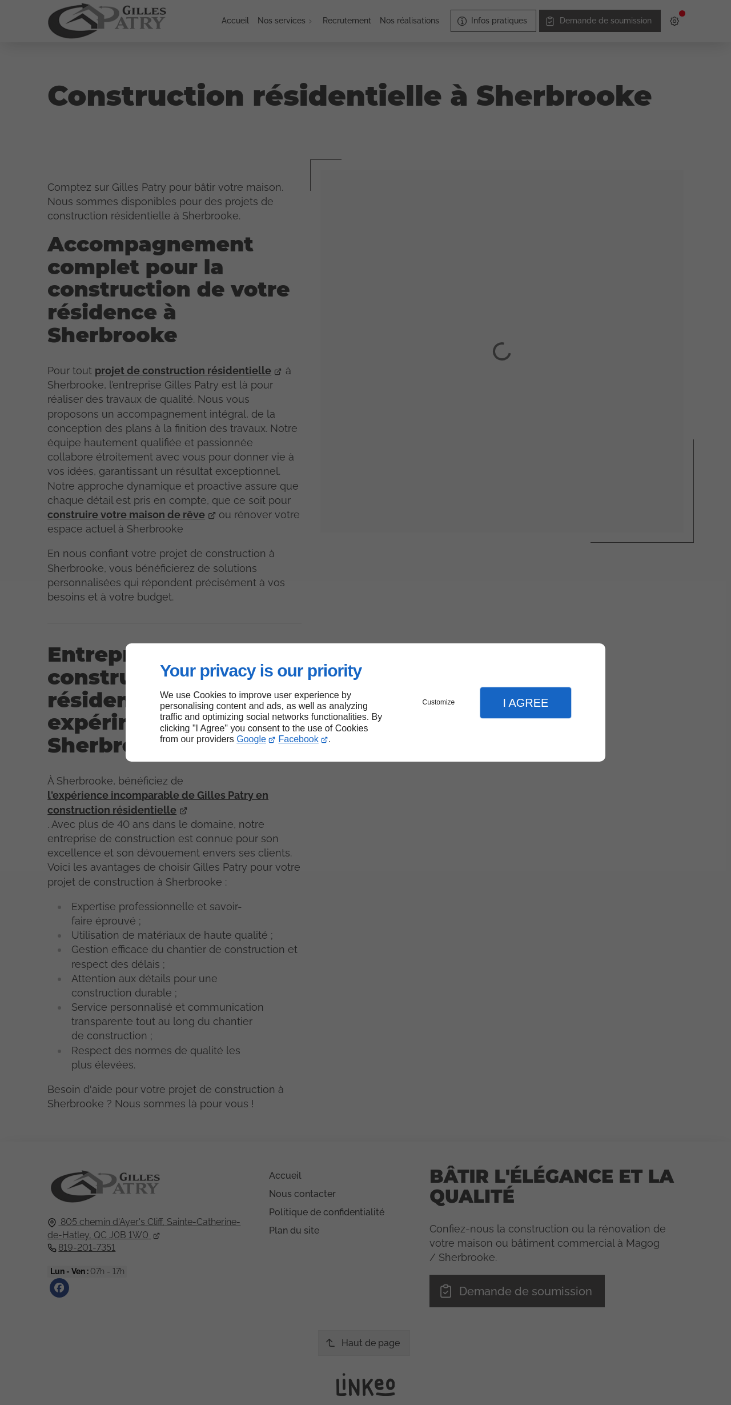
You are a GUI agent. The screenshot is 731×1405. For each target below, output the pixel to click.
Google (251, 739)
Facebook (299, 739)
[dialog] (365, 702)
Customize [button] (439, 702)
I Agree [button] (525, 703)
